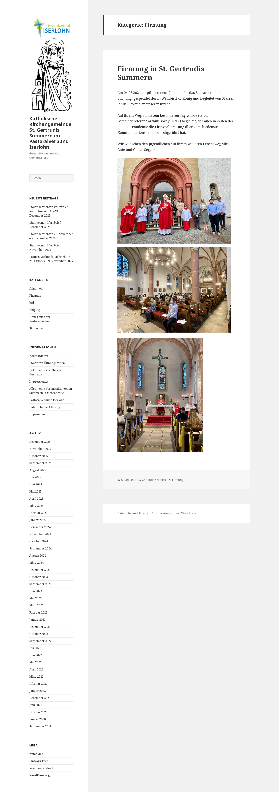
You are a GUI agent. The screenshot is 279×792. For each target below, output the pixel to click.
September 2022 (40, 641)
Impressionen (38, 381)
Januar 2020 (37, 719)
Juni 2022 (35, 655)
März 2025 (36, 506)
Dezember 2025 (40, 442)
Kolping (34, 310)
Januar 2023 (37, 620)
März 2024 (36, 563)
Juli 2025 (35, 477)
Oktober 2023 (38, 577)
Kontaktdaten (38, 356)
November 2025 (40, 449)
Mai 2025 (35, 491)
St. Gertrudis (38, 328)
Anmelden (36, 754)
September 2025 (40, 463)
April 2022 (36, 669)
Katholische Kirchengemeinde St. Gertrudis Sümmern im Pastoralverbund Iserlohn (50, 132)
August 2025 (37, 470)
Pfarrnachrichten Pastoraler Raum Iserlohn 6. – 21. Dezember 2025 (48, 211)
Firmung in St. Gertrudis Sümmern (160, 73)
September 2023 (40, 584)
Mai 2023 (35, 598)
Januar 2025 (37, 520)
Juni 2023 (35, 591)
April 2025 (36, 499)
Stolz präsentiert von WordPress (174, 513)
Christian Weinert (154, 480)
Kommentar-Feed (41, 768)
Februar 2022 (38, 684)
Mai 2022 (35, 662)
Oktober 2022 (38, 634)
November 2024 (40, 534)
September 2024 (40, 548)
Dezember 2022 (40, 627)
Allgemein (36, 288)
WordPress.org (39, 775)
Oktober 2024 (38, 541)
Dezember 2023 (40, 570)
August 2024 (37, 555)
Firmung (35, 296)
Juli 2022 (35, 648)
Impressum (37, 414)
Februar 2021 (38, 712)
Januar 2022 (37, 691)
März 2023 (36, 605)
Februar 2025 (38, 513)
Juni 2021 (35, 705)
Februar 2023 (38, 612)
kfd (31, 303)
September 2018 (40, 726)
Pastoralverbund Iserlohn (46, 400)
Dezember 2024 (40, 527)
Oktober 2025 (38, 456)
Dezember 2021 (40, 698)
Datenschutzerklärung (44, 407)
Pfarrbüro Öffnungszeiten (47, 363)
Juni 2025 (35, 484)
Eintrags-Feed (38, 761)
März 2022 (36, 676)
